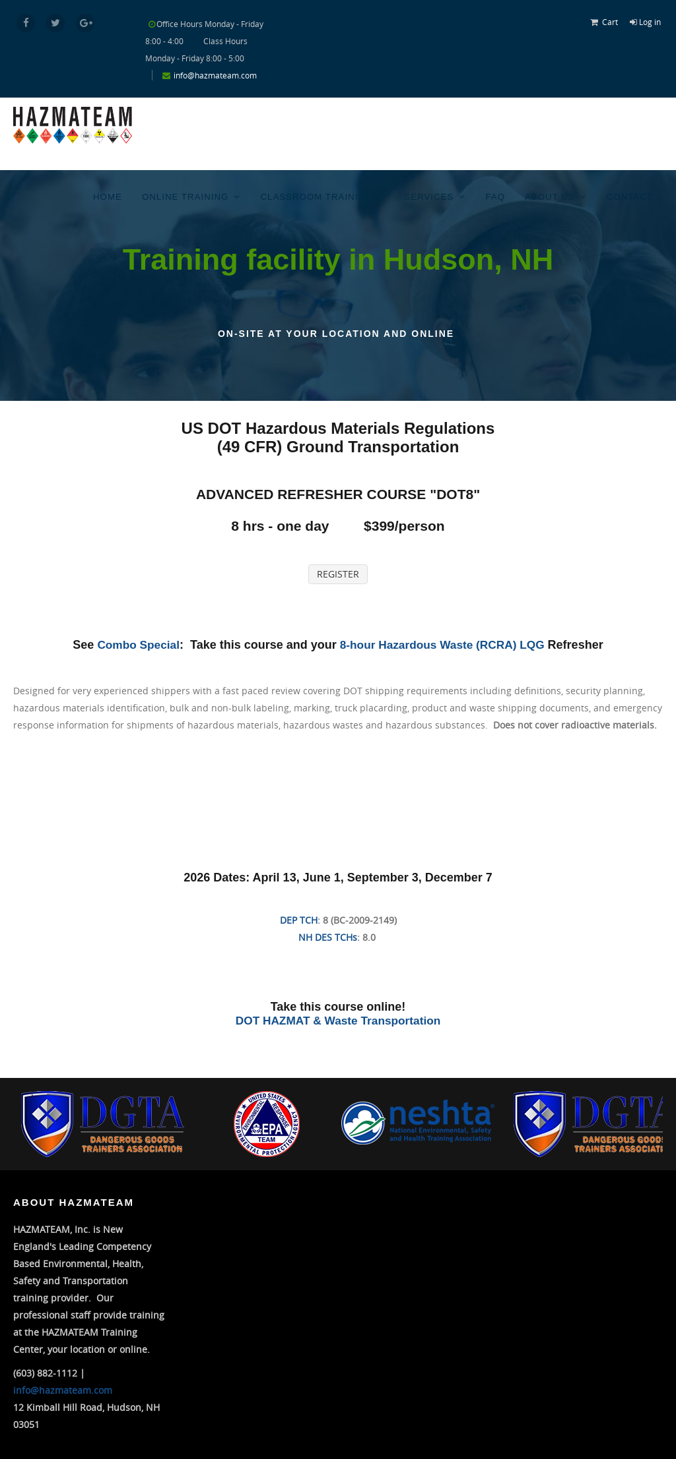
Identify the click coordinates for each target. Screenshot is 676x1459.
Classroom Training (323, 195)
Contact (630, 195)
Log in (650, 21)
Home (118, 195)
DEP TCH (299, 919)
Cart (610, 21)
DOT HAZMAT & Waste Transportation (338, 1020)
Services (433, 195)
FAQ (498, 195)
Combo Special (134, 644)
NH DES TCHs (327, 936)
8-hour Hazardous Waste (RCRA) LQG (444, 644)
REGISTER (338, 573)
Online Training (194, 195)
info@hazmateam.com (215, 75)
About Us (551, 195)
